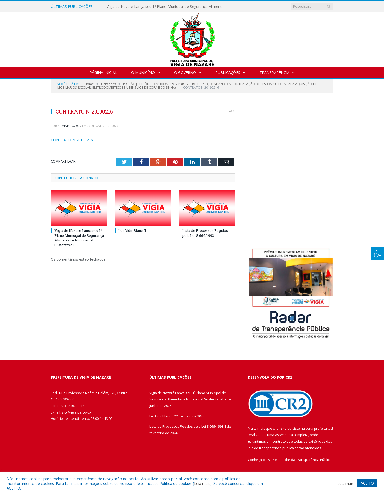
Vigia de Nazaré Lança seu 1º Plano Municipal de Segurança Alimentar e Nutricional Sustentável (167, 6)
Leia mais (202, 483)
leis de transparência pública (271, 447)
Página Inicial (103, 72)
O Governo (185, 72)
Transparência (274, 72)
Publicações (227, 72)
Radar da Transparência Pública (306, 459)
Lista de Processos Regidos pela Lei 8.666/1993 (205, 233)
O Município (143, 72)
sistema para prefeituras (312, 428)
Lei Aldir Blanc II (132, 230)
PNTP (270, 459)
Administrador (69, 126)
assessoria (284, 434)
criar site (280, 428)
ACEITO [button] (367, 483)
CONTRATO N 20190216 (72, 139)
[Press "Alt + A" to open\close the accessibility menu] (377, 253)
